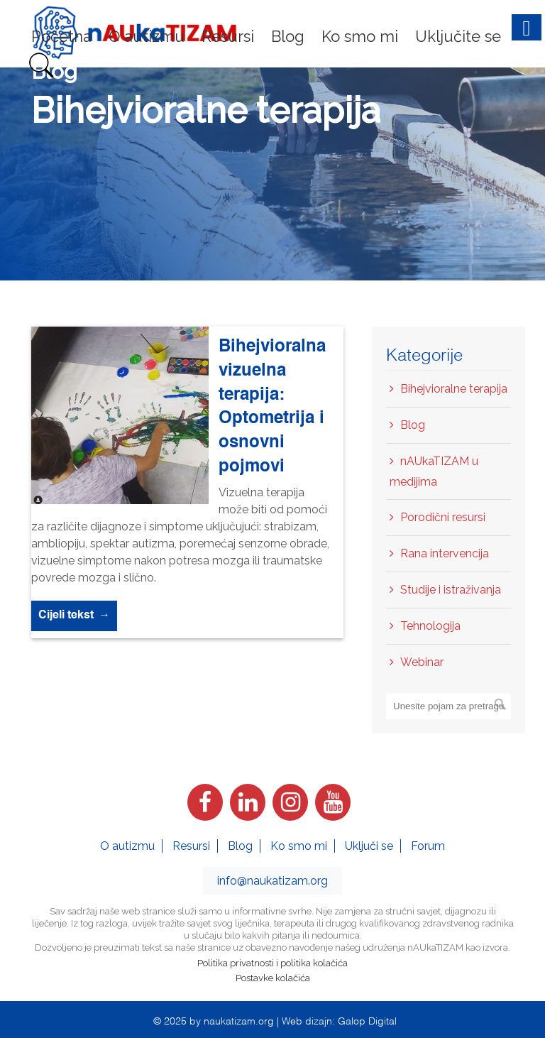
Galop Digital (367, 1019)
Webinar (422, 662)
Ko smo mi (298, 846)
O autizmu (127, 846)
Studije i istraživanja (450, 589)
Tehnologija (430, 626)
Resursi (191, 846)
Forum (428, 846)
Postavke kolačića (273, 978)
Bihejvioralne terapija (453, 388)
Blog (412, 425)
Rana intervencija (444, 553)
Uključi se (369, 846)
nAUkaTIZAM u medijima (434, 471)
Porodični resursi (442, 517)
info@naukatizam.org (272, 880)
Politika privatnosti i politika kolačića (272, 963)
